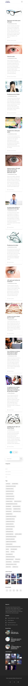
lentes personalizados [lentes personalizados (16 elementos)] (11, 536)
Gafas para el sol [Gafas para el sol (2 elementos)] (17, 511)
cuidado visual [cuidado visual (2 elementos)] (9, 501)
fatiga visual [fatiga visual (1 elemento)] (8, 508)
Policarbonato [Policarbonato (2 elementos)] (9, 554)
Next (16, 452)
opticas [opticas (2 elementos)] (12, 551)
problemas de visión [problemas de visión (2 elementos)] (10, 556)
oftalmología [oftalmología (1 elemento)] (14, 549)
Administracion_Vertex (12, 23)
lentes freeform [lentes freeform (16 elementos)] (9, 534)
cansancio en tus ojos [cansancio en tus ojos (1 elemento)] (10, 486)
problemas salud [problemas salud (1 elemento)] (9, 559)
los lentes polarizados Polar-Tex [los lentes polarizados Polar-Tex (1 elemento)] (13, 546)
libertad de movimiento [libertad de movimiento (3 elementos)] (11, 541)
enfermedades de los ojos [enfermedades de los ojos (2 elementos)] (11, 503)
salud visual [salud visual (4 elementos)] (8, 561)
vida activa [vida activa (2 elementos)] (8, 566)
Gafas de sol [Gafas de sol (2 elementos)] (8, 511)
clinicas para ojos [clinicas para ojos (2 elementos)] (10, 498)
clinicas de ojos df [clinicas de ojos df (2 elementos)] (10, 496)
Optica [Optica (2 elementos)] (7, 551)
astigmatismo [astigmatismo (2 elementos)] (15, 483)
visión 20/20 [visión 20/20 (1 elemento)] (15, 566)
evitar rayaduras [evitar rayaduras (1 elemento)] (16, 506)
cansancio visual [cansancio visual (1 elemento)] (9, 488)
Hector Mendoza (11, 393)
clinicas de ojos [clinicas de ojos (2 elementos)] (9, 493)
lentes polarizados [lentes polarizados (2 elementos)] (10, 539)
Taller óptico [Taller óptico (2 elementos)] (16, 561)
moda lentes (13, 40)
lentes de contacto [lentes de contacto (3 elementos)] (10, 526)
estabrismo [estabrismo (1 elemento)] (8, 506)
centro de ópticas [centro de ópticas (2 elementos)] (10, 491)
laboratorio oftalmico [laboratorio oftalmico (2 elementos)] (11, 516)
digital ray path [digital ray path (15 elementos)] (17, 501)
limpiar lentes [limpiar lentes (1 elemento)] (9, 544)
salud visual (13, 76)
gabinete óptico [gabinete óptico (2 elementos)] (17, 508)
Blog (10, 40)
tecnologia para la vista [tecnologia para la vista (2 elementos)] (11, 564)
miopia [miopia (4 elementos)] (7, 549)
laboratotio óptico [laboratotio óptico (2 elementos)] (10, 521)
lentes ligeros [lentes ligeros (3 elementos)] (18, 534)
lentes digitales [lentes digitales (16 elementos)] (9, 531)
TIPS (6, 477)
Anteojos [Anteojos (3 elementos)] (8, 483)
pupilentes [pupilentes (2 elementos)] (17, 559)
